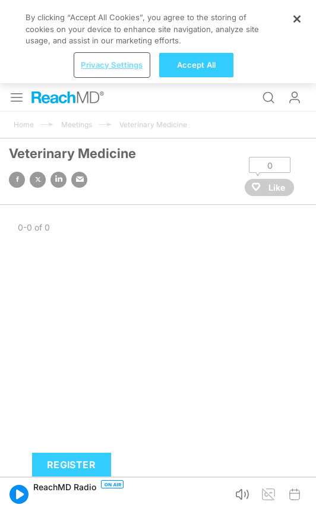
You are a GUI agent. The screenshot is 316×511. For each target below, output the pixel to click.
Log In (294, 97)
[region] (158, 41)
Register (71, 465)
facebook (17, 180)
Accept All (196, 65)
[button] (19, 494)
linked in (58, 180)
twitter (38, 180)
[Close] (297, 19)
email (79, 180)
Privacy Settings (112, 65)
